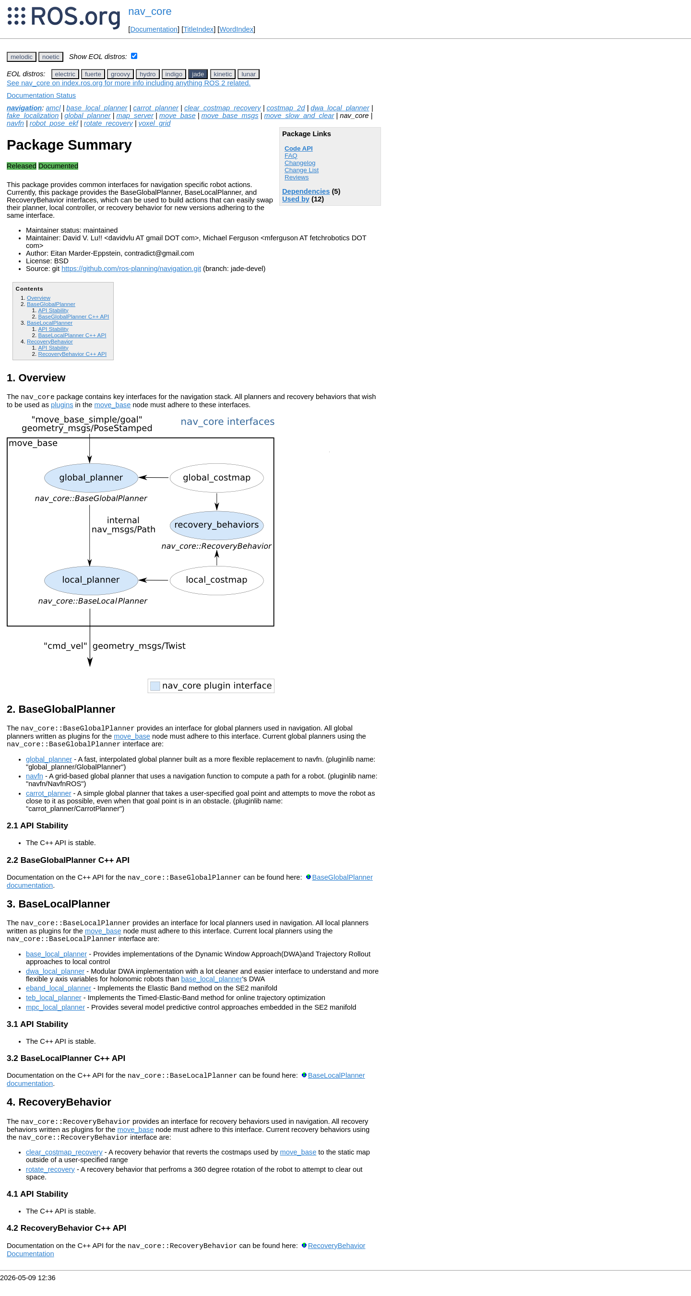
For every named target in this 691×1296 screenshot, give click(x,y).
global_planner (87, 115)
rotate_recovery (108, 123)
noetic (51, 56)
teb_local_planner (54, 1006)
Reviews (297, 177)
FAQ (291, 155)
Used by (296, 199)
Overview (38, 298)
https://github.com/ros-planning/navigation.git (131, 268)
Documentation (154, 29)
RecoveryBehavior (50, 341)
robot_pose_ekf (54, 123)
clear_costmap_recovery (222, 108)
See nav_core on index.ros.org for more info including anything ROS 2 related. (128, 83)
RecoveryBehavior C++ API (72, 354)
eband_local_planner (58, 997)
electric (65, 74)
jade (198, 74)
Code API (299, 148)
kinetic (223, 74)
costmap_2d (286, 108)
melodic (22, 56)
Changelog (300, 162)
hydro (147, 74)
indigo (174, 74)
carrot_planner (156, 108)
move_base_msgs (230, 115)
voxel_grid (155, 123)
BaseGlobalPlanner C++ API (73, 316)
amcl (53, 108)
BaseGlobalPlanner (51, 304)
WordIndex (236, 29)
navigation (24, 108)
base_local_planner (96, 108)
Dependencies (306, 191)
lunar (248, 74)
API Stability (53, 310)
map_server (134, 115)
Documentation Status (41, 95)
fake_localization (33, 115)
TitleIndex (198, 29)
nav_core (150, 11)
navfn (15, 123)
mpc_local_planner (55, 1016)
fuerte (93, 74)
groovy (120, 74)
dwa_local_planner (339, 108)
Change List (302, 170)
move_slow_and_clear (299, 115)
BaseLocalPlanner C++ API (72, 335)
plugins (62, 406)
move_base (177, 115)
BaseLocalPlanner (49, 322)
